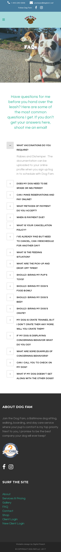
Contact (7, 510)
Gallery (6, 502)
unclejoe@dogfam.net (43, 3)
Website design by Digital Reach (30, 544)
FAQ (5, 506)
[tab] (30, 147)
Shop (5, 515)
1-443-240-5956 (18, 3)
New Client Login (13, 523)
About (6, 494)
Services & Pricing (13, 498)
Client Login (10, 519)
